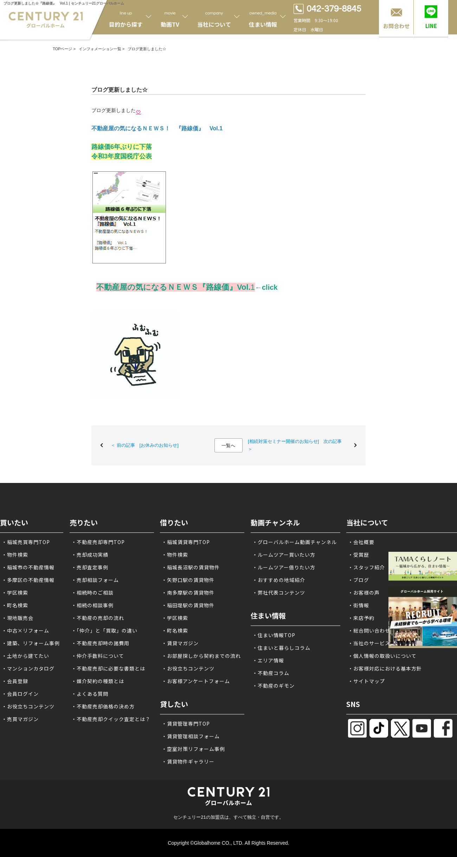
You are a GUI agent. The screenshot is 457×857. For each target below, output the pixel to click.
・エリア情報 (268, 660)
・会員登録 (15, 681)
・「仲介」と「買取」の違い (104, 630)
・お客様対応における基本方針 (385, 668)
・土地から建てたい (25, 655)
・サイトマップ (366, 681)
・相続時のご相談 (92, 592)
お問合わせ (396, 26)
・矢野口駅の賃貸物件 (188, 579)
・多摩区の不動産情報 (28, 579)
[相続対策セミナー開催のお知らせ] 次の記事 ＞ (295, 445)
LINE (431, 26)
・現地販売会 (17, 617)
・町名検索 (15, 605)
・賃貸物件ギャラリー (188, 761)
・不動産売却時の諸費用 (100, 643)
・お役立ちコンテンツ (28, 706)
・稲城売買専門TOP (26, 541)
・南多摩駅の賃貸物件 (188, 592)
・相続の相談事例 (92, 605)
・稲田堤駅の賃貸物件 (188, 605)
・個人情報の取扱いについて (382, 655)
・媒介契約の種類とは (97, 681)
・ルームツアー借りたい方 (283, 567)
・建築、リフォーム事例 (31, 643)
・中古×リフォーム (25, 630)
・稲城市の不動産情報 (28, 567)
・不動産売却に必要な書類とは (108, 668)
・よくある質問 (89, 693)
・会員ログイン (20, 693)
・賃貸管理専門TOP (186, 723)
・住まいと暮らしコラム (281, 647)
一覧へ (228, 445)
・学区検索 (15, 592)
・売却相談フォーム (95, 579)
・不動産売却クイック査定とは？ (110, 718)
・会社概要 (361, 541)
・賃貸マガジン (180, 643)
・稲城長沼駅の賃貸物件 (191, 567)
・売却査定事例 (89, 567)
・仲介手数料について (97, 655)
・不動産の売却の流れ (97, 617)
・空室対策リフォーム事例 (193, 748)
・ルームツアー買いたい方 (283, 554)
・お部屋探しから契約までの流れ (201, 655)
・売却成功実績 (89, 554)
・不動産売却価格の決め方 (103, 706)
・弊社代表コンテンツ (278, 592)
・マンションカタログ (28, 668)
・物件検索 (15, 554)
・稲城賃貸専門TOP (186, 541)
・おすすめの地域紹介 (278, 579)
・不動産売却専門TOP (98, 541)
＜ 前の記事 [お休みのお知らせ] (145, 445)
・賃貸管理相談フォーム (191, 736)
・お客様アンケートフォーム (196, 681)
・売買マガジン (20, 718)
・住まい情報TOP (273, 635)
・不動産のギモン (273, 685)
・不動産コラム (270, 672)
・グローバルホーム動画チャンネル (294, 541)
